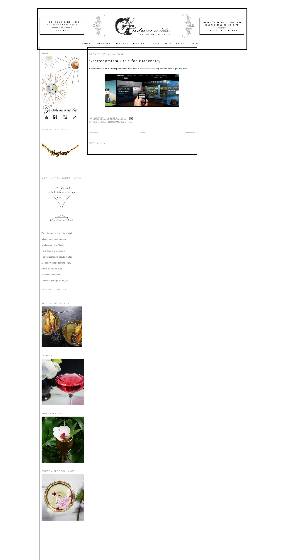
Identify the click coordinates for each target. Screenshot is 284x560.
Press (180, 43)
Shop (168, 43)
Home (142, 133)
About (86, 43)
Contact (195, 43)
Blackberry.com (147, 69)
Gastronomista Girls (117, 122)
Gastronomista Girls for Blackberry (125, 60)
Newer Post (93, 133)
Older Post (190, 133)
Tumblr (154, 43)
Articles (121, 43)
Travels (138, 43)
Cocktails (103, 43)
